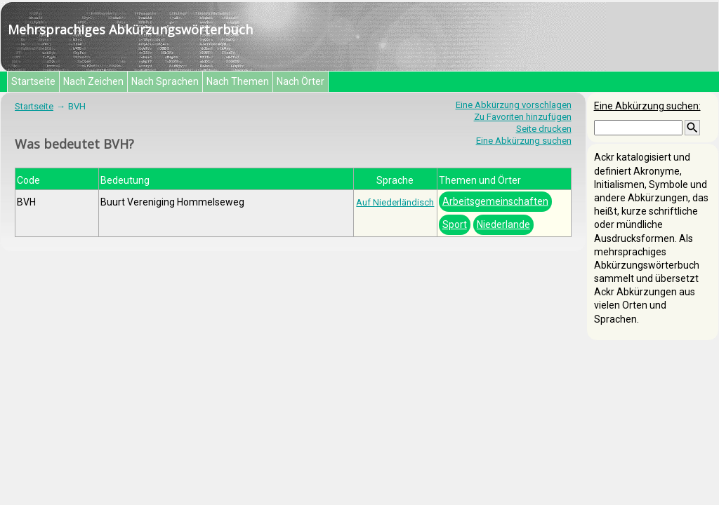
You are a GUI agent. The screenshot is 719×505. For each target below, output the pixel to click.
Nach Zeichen (93, 81)
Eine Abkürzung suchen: (647, 106)
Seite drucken (544, 128)
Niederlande (503, 224)
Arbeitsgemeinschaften (495, 201)
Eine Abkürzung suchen (524, 140)
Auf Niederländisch (395, 202)
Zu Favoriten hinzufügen (523, 117)
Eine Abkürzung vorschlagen (514, 105)
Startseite (33, 81)
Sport (454, 224)
